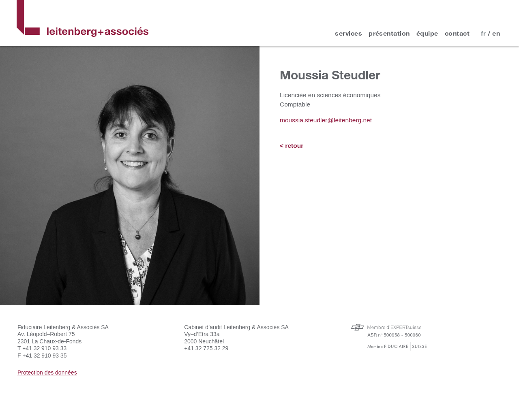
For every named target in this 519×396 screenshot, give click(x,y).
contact (457, 33)
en (496, 33)
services (348, 33)
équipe (427, 33)
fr (483, 33)
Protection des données (47, 372)
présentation (389, 33)
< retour (291, 145)
